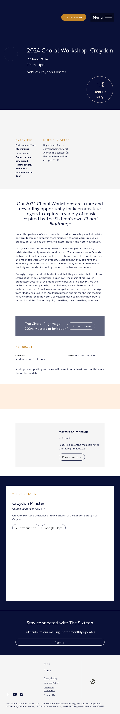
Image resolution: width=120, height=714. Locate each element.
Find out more (81, 326)
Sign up (60, 642)
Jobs (47, 663)
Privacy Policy (50, 678)
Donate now (74, 17)
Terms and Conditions (49, 689)
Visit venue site (26, 528)
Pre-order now (72, 457)
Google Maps (53, 528)
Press (47, 670)
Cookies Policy (51, 682)
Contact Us (49, 695)
